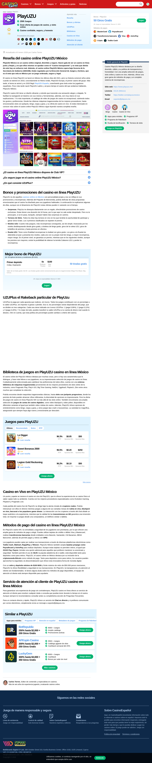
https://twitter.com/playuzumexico (127, 95)
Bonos (38, 4)
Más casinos (49, 668)
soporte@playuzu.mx (122, 99)
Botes (33, 428)
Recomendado (21, 428)
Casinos (24, 4)
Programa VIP (30, 621)
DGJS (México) (120, 91)
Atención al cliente (74, 45)
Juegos (50, 4)
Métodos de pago (74, 40)
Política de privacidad (112, 734)
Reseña (70, 18)
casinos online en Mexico (33, 197)
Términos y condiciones (131, 734)
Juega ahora (46, 476)
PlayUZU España (42, 83)
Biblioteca (71, 31)
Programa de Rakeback (88, 621)
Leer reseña (25, 440)
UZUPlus (70, 27)
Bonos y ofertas (73, 22)
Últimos (10, 428)
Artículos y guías (67, 4)
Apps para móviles (14, 621)
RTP (40, 428)
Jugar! (141, 20)
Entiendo (100, 758)
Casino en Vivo (73, 36)
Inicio (4, 11)
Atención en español (47, 621)
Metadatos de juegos (67, 621)
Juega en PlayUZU (114, 128)
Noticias (83, 4)
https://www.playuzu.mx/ (123, 87)
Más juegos (87, 482)
